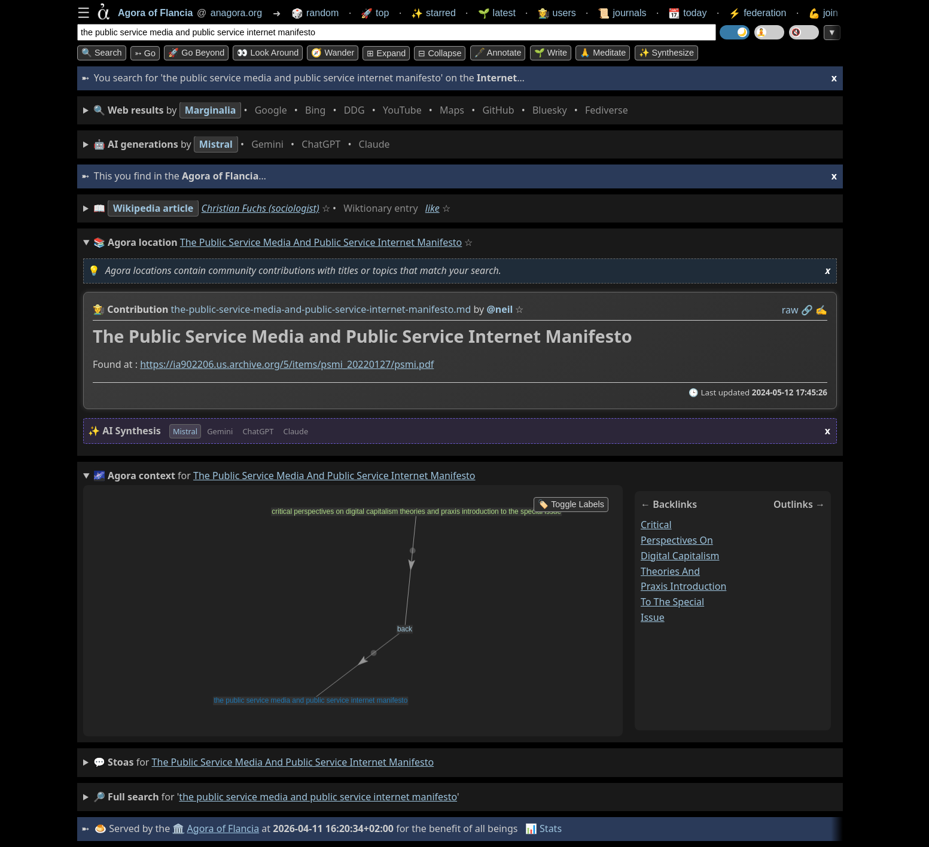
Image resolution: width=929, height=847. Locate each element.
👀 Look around (268, 52)
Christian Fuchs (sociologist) (260, 208)
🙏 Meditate (603, 52)
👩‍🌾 (99, 309)
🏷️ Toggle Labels (571, 504)
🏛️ (178, 828)
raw (790, 309)
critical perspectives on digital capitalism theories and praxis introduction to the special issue (683, 571)
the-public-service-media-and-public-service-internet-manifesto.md (321, 309)
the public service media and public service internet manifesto (293, 762)
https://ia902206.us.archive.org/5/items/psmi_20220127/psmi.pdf (287, 364)
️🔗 (807, 309)
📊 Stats (543, 828)
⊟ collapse (439, 53)
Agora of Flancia (223, 828)
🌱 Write (550, 52)
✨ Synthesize (666, 52)
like (432, 208)
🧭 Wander (332, 52)
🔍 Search (101, 52)
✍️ (821, 309)
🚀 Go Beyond (196, 52)
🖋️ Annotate (498, 52)
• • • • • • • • (363, 110)
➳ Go (145, 53)
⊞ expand (386, 53)
